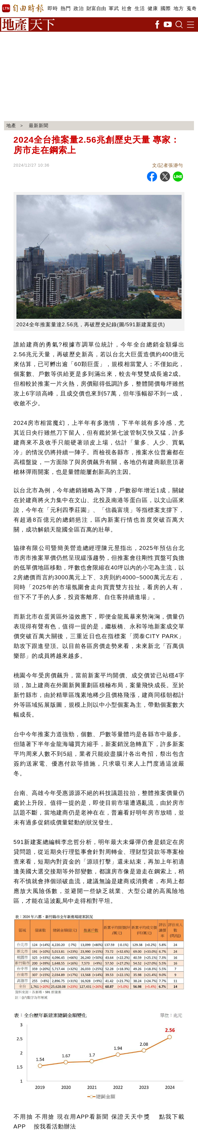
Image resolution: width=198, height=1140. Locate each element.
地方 (179, 8)
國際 (166, 8)
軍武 (114, 8)
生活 (140, 8)
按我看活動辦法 (55, 1126)
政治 (78, 8)
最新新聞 (38, 125)
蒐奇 (191, 8)
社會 (127, 8)
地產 (11, 125)
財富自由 (96, 8)
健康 (153, 8)
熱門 (66, 8)
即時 (53, 8)
